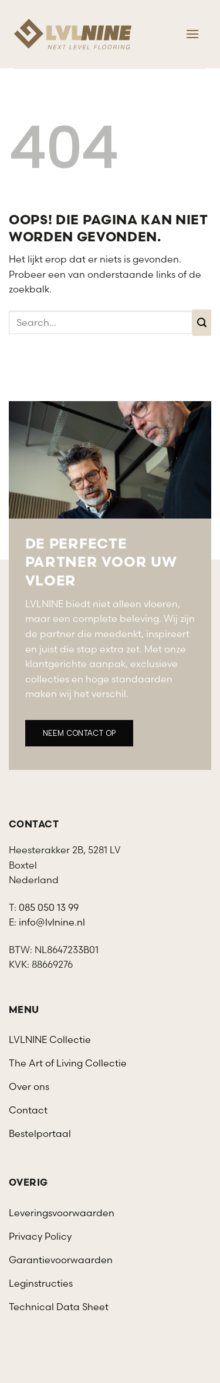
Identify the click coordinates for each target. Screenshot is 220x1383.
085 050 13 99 (49, 907)
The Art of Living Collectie (68, 1063)
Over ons (29, 1086)
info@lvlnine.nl (52, 922)
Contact (28, 1110)
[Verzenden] (202, 322)
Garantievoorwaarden (61, 1260)
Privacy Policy (40, 1236)
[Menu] (192, 33)
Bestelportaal (40, 1133)
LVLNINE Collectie (50, 1039)
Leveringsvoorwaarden (61, 1213)
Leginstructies (41, 1283)
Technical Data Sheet (59, 1307)
